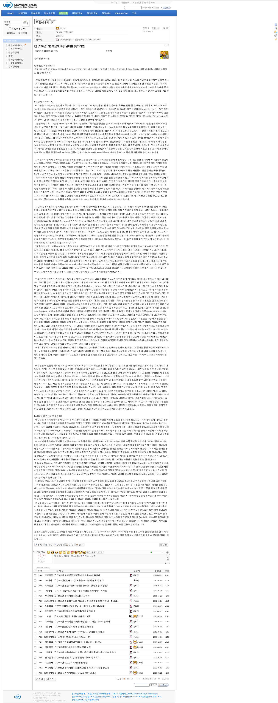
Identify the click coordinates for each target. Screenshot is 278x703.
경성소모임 (49, 13)
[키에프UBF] (78, 699)
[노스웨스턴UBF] (103, 696)
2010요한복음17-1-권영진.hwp (70, 40)
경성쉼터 (106, 13)
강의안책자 (13, 66)
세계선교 (22, 13)
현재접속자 (149, 2)
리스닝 (61, 28)
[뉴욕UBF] (77, 696)
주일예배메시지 (15, 45)
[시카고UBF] (127, 693)
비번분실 (136, 2)
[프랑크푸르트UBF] (152, 696)
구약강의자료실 (15, 59)
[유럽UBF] (91, 693)
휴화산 (136, 580)
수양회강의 (13, 52)
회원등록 (125, 2)
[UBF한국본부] (79, 693)
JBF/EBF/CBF (121, 13)
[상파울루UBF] (92, 699)
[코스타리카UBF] (134, 696)
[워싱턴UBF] (88, 696)
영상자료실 (92, 13)
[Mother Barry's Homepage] (145, 693)
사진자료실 (77, 13)
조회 (167, 571)
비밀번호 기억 (18, 29)
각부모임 (35, 13)
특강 (10, 56)
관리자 (136, 575)
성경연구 (63, 13)
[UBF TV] (116, 693)
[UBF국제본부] (104, 693)
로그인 (114, 2)
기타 (134, 13)
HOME (10, 13)
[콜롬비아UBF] (119, 696)
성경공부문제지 (15, 49)
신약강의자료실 (15, 63)
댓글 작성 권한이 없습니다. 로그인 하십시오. (110, 559)
